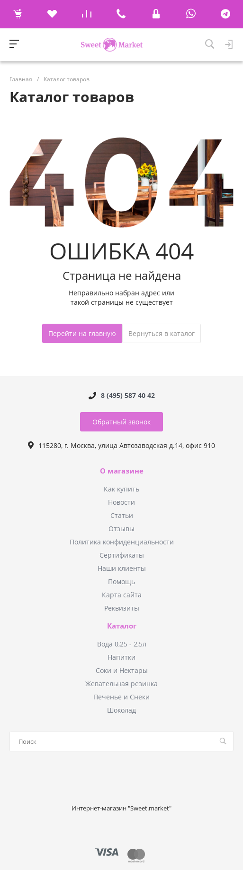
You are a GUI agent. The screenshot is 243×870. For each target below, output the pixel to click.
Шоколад (121, 710)
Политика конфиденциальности (122, 541)
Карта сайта (122, 594)
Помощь (121, 581)
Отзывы (121, 528)
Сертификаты (121, 555)
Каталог (121, 626)
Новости (121, 502)
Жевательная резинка (121, 683)
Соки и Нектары (122, 670)
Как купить (121, 488)
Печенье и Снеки (121, 696)
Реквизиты (121, 607)
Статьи (121, 515)
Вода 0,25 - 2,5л (121, 643)
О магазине (122, 471)
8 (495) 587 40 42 (128, 395)
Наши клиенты (122, 568)
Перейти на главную (82, 333)
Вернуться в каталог (161, 333)
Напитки (121, 657)
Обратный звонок (121, 421)
